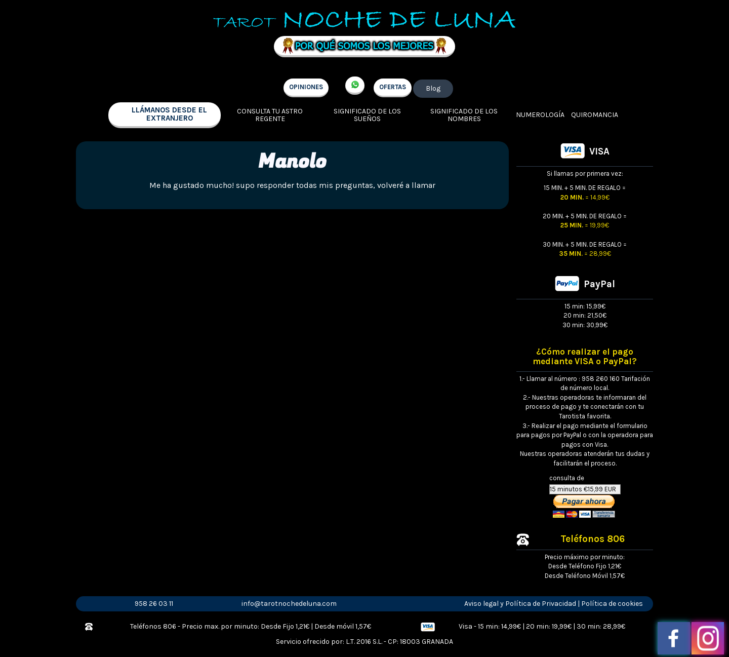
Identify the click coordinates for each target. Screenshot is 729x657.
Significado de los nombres (464, 115)
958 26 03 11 (154, 603)
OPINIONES (306, 87)
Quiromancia (594, 115)
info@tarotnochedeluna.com (289, 603)
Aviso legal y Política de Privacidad (520, 603)
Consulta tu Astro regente (270, 115)
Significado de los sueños (367, 115)
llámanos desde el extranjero (169, 114)
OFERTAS (392, 87)
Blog (433, 88)
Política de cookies (612, 603)
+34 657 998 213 (354, 85)
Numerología (540, 115)
